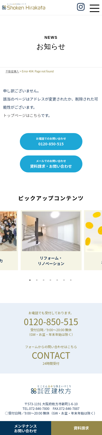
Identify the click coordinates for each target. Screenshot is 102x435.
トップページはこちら (22, 115)
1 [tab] (31, 280)
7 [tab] (72, 280)
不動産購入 (12, 71)
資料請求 (81, 428)
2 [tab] (38, 280)
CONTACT (51, 355)
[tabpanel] (51, 240)
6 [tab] (65, 280)
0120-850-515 (51, 321)
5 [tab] (58, 280)
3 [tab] (45, 280)
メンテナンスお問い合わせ (25, 428)
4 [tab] (51, 280)
